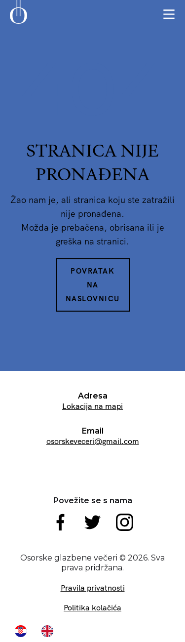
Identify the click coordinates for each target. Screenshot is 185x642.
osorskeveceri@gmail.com (92, 441)
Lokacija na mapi (92, 406)
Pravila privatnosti (93, 588)
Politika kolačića (92, 607)
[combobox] (23, 631)
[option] (50, 631)
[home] (18, 15)
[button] (169, 14)
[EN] (50, 631)
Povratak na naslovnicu (93, 284)
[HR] (23, 631)
